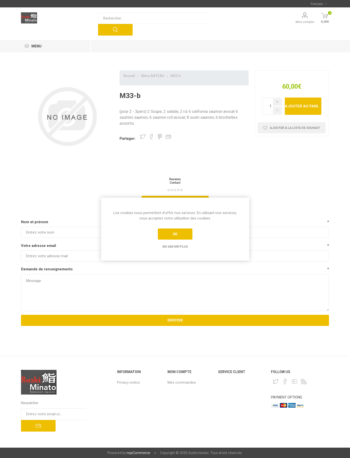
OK (175, 234)
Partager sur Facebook (151, 136)
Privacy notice (128, 382)
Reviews (175, 179)
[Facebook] (285, 381)
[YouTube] (294, 381)
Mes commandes (181, 382)
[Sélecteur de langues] (319, 3)
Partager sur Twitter (142, 136)
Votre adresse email (38, 245)
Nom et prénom (34, 222)
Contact (175, 182)
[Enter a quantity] (272, 106)
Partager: (128, 138)
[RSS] (304, 381)
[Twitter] (276, 381)
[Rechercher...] (154, 18)
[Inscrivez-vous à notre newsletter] (53, 414)
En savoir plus (175, 246)
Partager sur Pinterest (160, 136)
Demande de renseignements (47, 269)
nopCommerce (138, 453)
